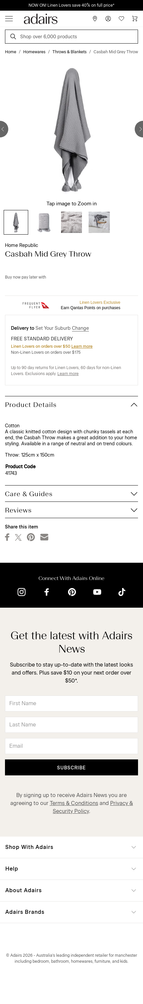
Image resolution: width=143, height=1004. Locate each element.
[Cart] (134, 19)
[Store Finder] (95, 19)
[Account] (108, 19)
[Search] (14, 37)
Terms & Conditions (74, 803)
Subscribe (71, 768)
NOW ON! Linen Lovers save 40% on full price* (71, 5)
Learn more (82, 346)
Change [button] (80, 328)
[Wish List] (121, 19)
